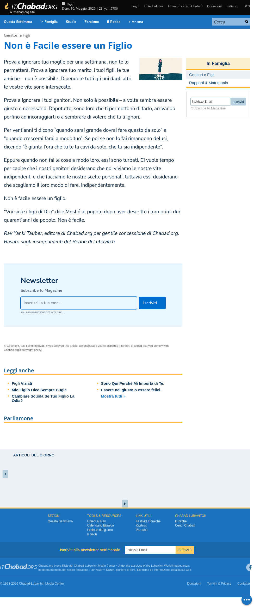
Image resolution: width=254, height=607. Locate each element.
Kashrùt (141, 525)
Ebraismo (91, 22)
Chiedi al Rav (153, 6)
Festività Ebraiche (148, 521)
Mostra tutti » (113, 396)
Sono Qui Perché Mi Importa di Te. (132, 383)
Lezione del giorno (100, 530)
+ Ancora (136, 22)
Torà (132, 569)
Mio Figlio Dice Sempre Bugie (39, 390)
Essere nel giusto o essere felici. (131, 390)
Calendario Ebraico (100, 525)
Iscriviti (92, 534)
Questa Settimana (18, 22)
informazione (162, 569)
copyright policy (31, 349)
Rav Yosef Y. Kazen (101, 569)
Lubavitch (91, 565)
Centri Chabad (185, 525)
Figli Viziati (22, 383)
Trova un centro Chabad (185, 6)
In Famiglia (49, 22)
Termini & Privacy (219, 583)
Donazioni (214, 6)
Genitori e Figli (17, 35)
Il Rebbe (113, 22)
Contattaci (244, 583)
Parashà (141, 530)
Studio (71, 22)
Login (135, 6)
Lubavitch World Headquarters (170, 565)
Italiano (232, 6)
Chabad (79, 565)
